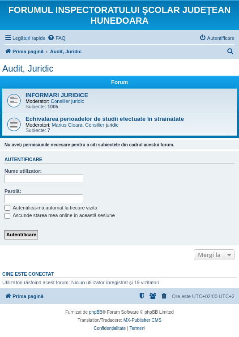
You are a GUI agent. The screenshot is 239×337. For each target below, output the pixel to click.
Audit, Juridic (28, 68)
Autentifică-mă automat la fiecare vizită (50, 207)
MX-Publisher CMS (143, 320)
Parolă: (12, 191)
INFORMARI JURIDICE (57, 95)
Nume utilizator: (23, 171)
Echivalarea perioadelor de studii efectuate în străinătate (105, 118)
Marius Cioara (67, 125)
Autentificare (23, 159)
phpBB (95, 312)
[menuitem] (56, 38)
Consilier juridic (67, 101)
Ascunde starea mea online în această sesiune (59, 215)
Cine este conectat (28, 274)
